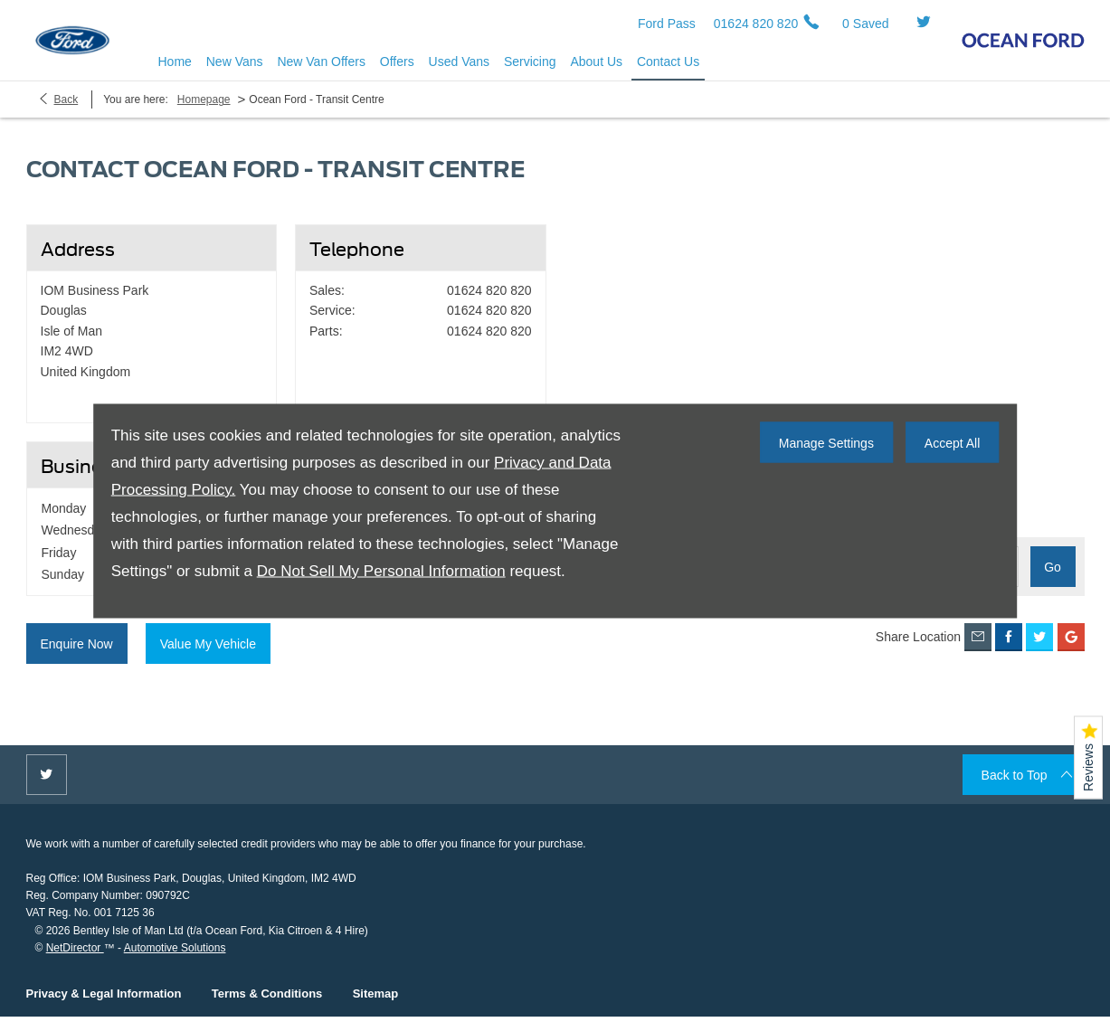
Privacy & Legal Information (104, 993)
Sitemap (376, 993)
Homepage (204, 110)
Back (66, 110)
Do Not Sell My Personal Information (381, 571)
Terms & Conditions (267, 993)
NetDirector (75, 948)
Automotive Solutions (175, 948)
